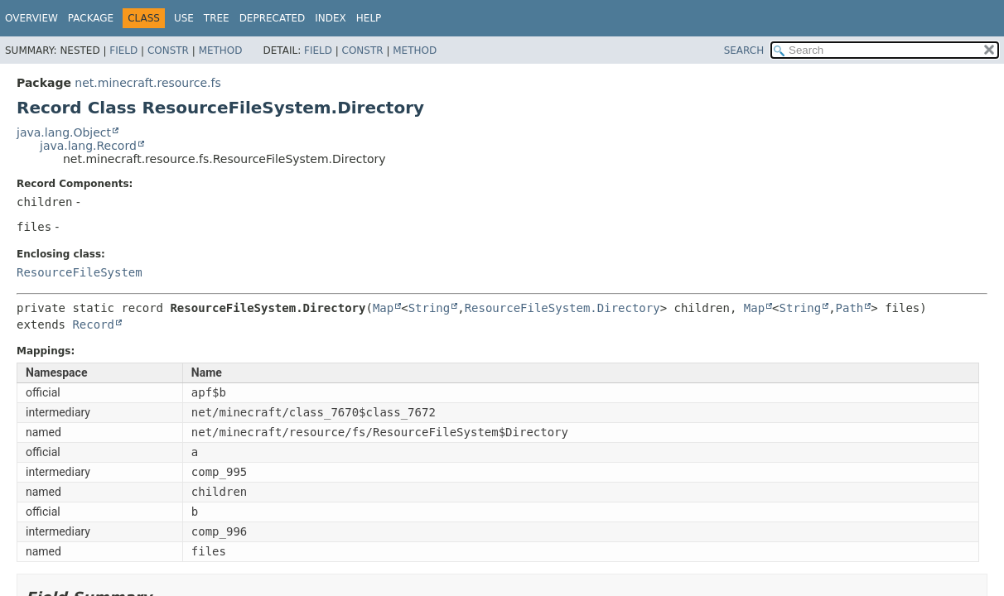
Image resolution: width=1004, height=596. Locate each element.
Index (330, 18)
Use (184, 18)
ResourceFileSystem (79, 272)
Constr (168, 50)
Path (850, 308)
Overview (31, 18)
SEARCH (744, 50)
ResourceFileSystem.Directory (562, 308)
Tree (216, 18)
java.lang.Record (88, 145)
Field (123, 50)
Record (93, 324)
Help (369, 18)
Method (221, 50)
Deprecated (272, 18)
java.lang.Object (64, 132)
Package (90, 18)
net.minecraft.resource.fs (147, 82)
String (429, 308)
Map (383, 308)
